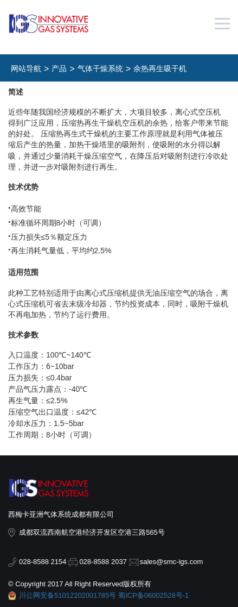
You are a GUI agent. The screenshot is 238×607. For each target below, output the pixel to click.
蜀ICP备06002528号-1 (153, 595)
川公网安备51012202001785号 (67, 595)
